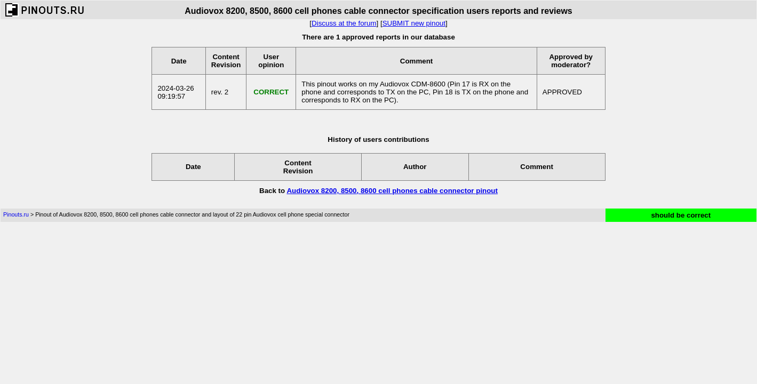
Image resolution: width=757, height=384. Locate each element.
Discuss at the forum (344, 23)
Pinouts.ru (16, 214)
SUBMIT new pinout (414, 23)
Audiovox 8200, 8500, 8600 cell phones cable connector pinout (392, 191)
